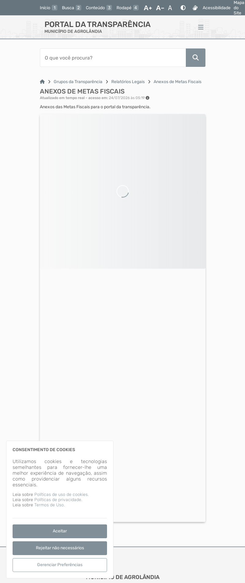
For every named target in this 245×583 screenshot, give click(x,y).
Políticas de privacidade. (58, 499)
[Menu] (200, 27)
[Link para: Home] (42, 81)
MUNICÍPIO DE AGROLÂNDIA (73, 31)
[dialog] (59, 509)
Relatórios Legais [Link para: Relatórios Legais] (128, 81)
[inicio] (48, 7)
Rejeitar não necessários (60, 547)
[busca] (71, 7)
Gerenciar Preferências (59, 564)
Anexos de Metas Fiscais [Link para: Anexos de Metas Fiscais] (177, 81)
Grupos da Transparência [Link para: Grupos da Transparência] (78, 81)
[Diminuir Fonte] (160, 7)
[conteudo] (99, 7)
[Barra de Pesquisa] (113, 57)
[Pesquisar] (195, 57)
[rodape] (128, 7)
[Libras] (195, 7)
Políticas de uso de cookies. (61, 494)
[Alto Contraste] (183, 7)
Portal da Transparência (97, 24)
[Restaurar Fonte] (172, 7)
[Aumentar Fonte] (147, 7)
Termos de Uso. (49, 505)
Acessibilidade (217, 7)
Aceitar (60, 531)
